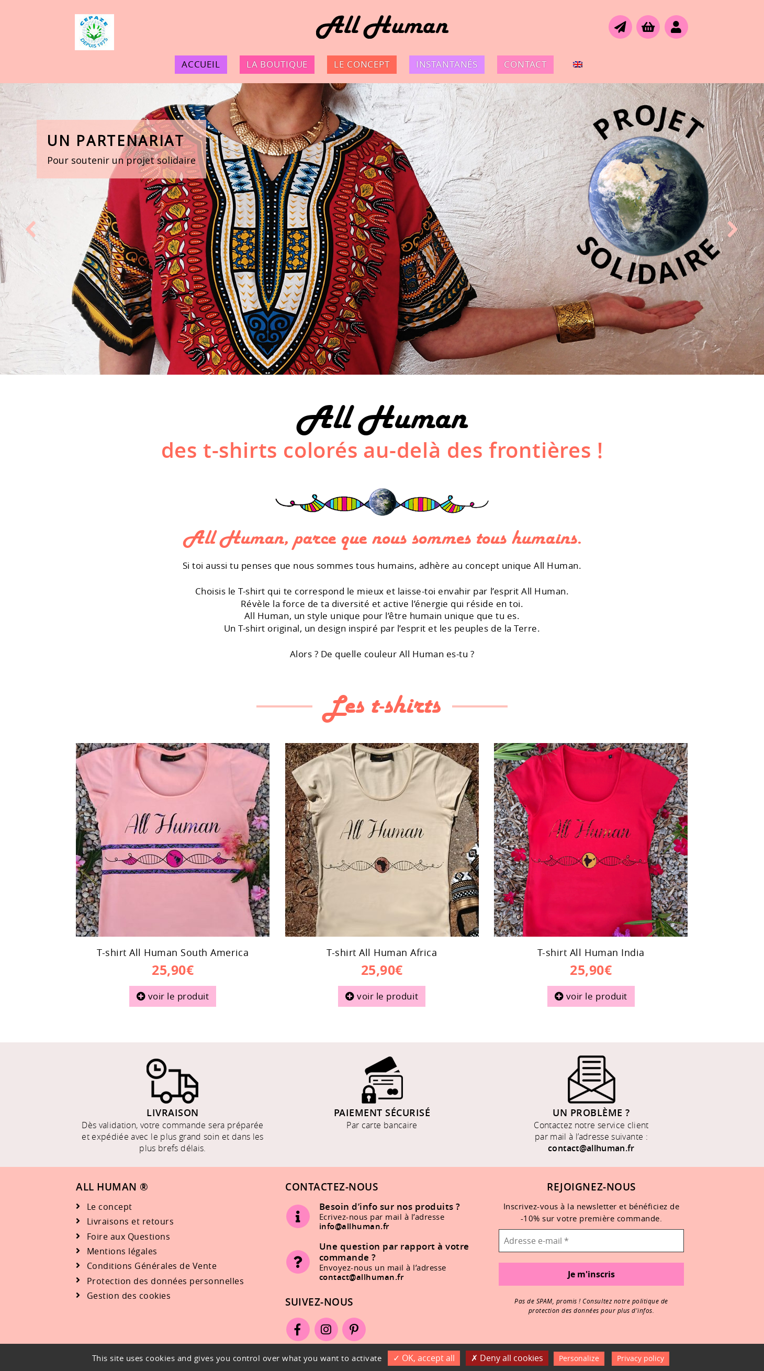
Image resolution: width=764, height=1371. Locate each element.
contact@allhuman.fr (591, 1148)
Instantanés (447, 64)
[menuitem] (577, 64)
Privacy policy (640, 1358)
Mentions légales (122, 1251)
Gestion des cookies (129, 1296)
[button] (382, 229)
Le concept (362, 64)
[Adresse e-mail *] (591, 1240)
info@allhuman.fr (354, 1226)
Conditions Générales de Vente (152, 1266)
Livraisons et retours (130, 1222)
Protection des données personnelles (165, 1281)
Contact (525, 64)
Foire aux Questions (129, 1237)
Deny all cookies (507, 1358)
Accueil (201, 64)
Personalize (579, 1358)
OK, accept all (424, 1358)
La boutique (277, 64)
